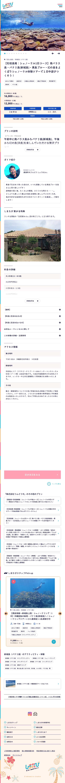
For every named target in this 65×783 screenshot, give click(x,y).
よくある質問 (40, 737)
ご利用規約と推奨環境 (12, 751)
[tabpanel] (32, 31)
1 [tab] (4, 53)
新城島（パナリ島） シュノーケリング (44, 658)
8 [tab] (21, 53)
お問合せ (10, 742)
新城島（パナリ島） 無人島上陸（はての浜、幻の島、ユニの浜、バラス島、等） (28, 668)
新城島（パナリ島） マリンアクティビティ (17, 658)
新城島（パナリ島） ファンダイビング (41, 662)
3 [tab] (9, 53)
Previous (53, 53)
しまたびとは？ (41, 732)
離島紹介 (10, 732)
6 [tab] (16, 53)
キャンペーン (11, 727)
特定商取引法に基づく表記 (45, 751)
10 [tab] (25, 53)
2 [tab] (7, 53)
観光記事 (39, 727)
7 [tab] (18, 53)
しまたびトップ (12, 723)
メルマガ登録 (40, 742)
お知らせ (10, 737)
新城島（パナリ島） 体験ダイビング (15, 665)
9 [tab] (23, 53)
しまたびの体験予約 (43, 723)
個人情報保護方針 (28, 751)
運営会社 (7, 755)
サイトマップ (17, 755)
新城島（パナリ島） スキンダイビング (16, 662)
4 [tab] (11, 53)
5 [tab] (14, 53)
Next (59, 53)
